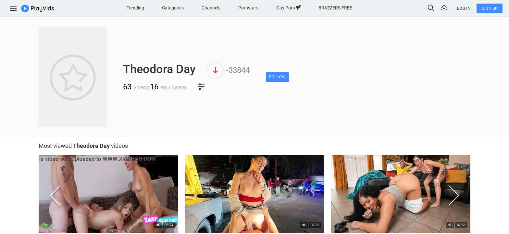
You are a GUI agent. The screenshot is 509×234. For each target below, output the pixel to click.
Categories (173, 7)
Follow (277, 76)
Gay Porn (288, 7)
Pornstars (248, 7)
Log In (463, 8)
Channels (211, 7)
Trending (135, 7)
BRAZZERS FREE (335, 7)
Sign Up (490, 8)
